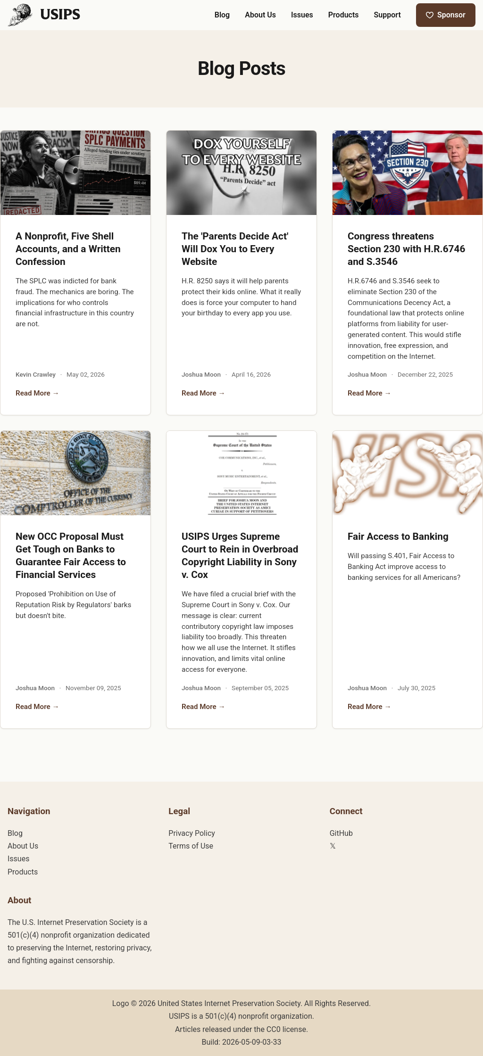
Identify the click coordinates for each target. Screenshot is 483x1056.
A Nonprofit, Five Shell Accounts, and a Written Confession (68, 249)
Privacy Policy (191, 833)
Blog (15, 833)
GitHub (341, 833)
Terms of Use (190, 846)
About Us (23, 846)
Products (23, 871)
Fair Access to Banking (398, 536)
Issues (18, 858)
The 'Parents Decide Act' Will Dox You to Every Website (235, 249)
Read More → (37, 393)
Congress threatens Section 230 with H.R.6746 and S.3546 (406, 249)
